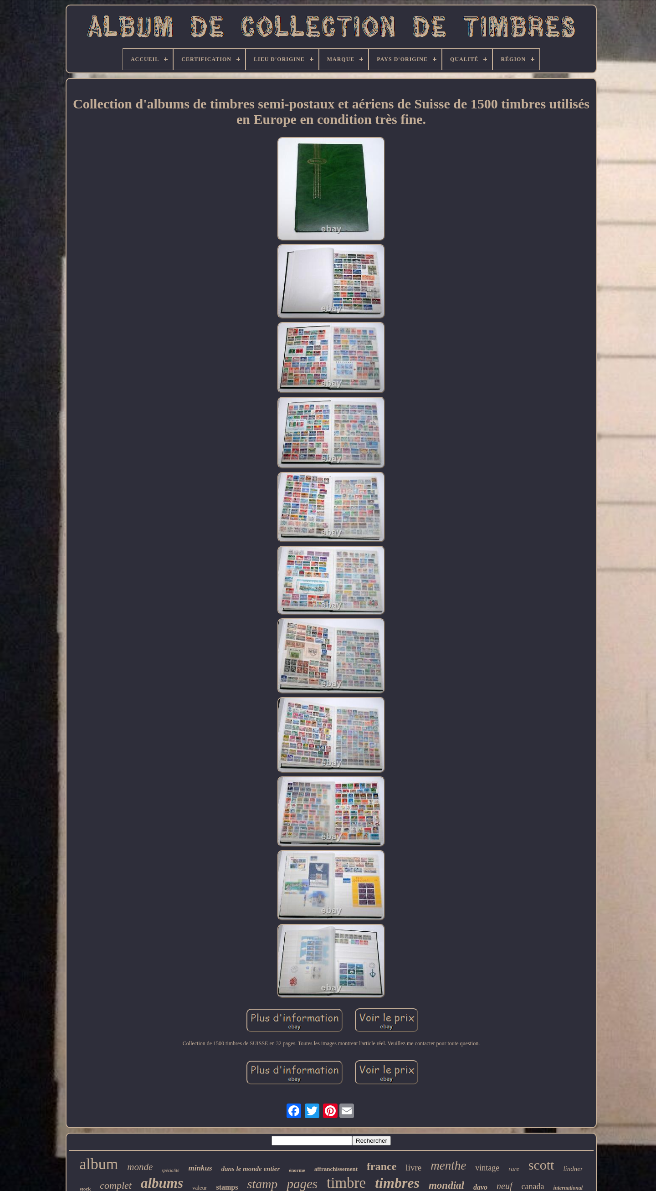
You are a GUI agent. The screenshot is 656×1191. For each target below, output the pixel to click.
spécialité (170, 1170)
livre (413, 1167)
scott (541, 1164)
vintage (487, 1167)
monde (140, 1166)
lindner (573, 1168)
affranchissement (336, 1168)
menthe (448, 1165)
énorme (297, 1170)
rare (513, 1168)
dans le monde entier (250, 1168)
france (381, 1166)
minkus (200, 1168)
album (98, 1163)
